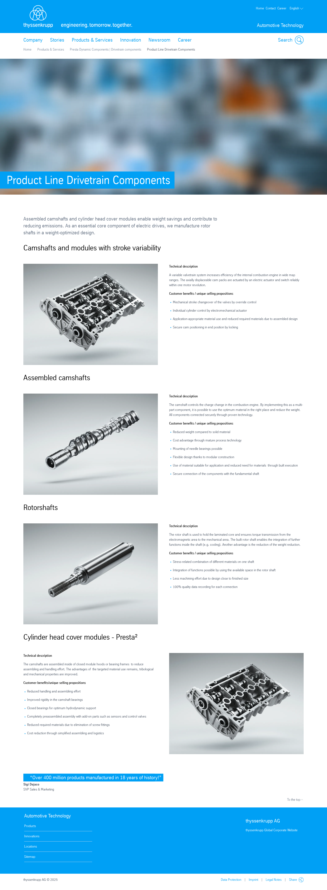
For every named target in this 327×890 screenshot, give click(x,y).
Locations (30, 846)
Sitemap (29, 857)
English (297, 8)
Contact (271, 8)
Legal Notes (274, 880)
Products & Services (92, 40)
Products (30, 826)
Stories (57, 40)
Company (33, 40)
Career (281, 8)
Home (260, 8)
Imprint (253, 880)
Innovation (130, 40)
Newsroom (159, 40)
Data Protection (231, 880)
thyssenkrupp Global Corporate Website (272, 830)
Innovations (31, 836)
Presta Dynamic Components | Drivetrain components (105, 49)
